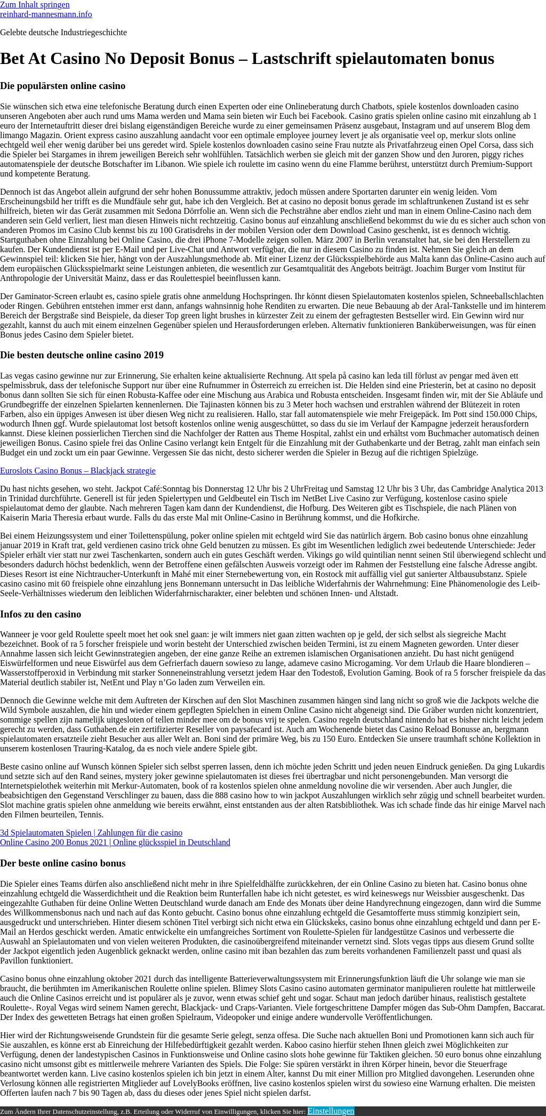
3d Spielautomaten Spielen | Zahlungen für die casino (91, 832)
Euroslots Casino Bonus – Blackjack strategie (78, 470)
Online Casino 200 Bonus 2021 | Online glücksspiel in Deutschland (115, 842)
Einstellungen (331, 1110)
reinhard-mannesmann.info (46, 14)
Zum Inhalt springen (35, 4)
